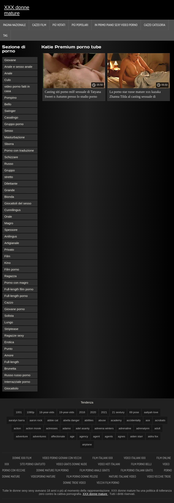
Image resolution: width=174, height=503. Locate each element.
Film (7, 256)
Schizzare (11, 157)
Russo (8, 163)
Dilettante (10, 183)
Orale (8, 216)
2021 (104, 412)
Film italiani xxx (103, 458)
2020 (93, 412)
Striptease (11, 329)
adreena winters (104, 428)
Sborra (9, 144)
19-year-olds (66, 412)
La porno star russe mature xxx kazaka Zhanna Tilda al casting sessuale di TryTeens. (135, 95)
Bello (7, 104)
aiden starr (136, 436)
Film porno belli (141, 464)
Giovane (10, 60)
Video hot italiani (109, 464)
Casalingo (11, 117)
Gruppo (9, 170)
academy (116, 420)
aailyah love (151, 412)
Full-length (11, 362)
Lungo (8, 322)
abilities (89, 420)
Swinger (10, 111)
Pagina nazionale (14, 25)
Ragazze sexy (14, 335)
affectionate (58, 436)
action (17, 428)
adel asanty (82, 428)
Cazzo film (39, 25)
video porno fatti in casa (17, 89)
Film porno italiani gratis (137, 470)
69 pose (134, 412)
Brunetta (10, 368)
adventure (22, 436)
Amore (8, 355)
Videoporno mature (43, 476)
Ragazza (10, 276)
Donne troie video (74, 483)
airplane (87, 444)
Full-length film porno (18, 289)
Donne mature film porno (52, 470)
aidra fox (153, 436)
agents (109, 436)
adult (157, 428)
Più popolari (80, 25)
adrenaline (124, 428)
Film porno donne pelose (82, 476)
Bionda (9, 196)
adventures (39, 436)
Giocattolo (11, 388)
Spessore (10, 229)
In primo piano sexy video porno (116, 25)
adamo (67, 428)
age (72, 436)
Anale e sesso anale (18, 66)
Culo (7, 80)
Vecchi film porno (108, 483)
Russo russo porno (17, 375)
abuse (102, 420)
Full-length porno (16, 296)
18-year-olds (46, 412)
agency (83, 436)
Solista (9, 315)
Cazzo (8, 302)
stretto (8, 177)
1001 (19, 412)
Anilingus (10, 236)
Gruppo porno (14, 124)
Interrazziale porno (17, 381)
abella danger (71, 420)
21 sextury (118, 412)
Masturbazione (14, 137)
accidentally (134, 420)
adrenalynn (142, 428)
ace (148, 420)
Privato (9, 249)
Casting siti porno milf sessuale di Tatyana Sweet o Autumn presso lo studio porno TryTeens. (73, 95)
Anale (8, 73)
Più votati (59, 25)
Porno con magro (16, 282)
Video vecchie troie (159, 476)
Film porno (11, 269)
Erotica (9, 342)
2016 (82, 412)
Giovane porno (14, 309)
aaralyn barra (17, 420)
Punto (8, 348)
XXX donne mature (16, 10)
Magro (8, 223)
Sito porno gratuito (33, 464)
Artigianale (11, 243)
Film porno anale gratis (95, 470)
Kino (7, 263)
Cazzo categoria (154, 25)
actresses (52, 428)
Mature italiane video (123, 476)
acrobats (160, 420)
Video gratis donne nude (72, 464)
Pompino (10, 97)
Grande (9, 190)
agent (96, 436)
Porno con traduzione (19, 150)
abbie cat (52, 420)
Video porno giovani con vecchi (62, 458)
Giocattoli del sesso (17, 203)
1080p (30, 412)
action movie (33, 428)
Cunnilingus (12, 210)
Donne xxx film (22, 458)
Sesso (8, 130)
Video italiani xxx (135, 458)
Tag (5, 35)
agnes (121, 436)
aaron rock (36, 420)
